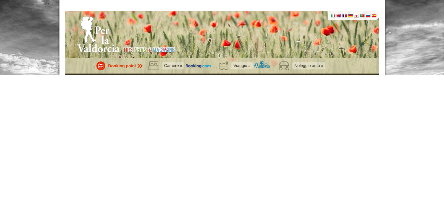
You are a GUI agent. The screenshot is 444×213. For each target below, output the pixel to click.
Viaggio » (242, 65)
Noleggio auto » (308, 65)
